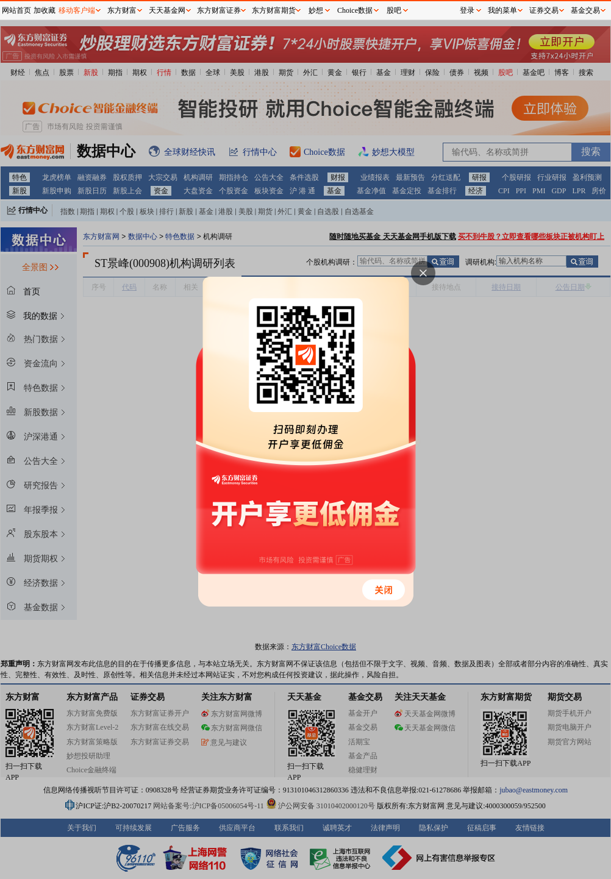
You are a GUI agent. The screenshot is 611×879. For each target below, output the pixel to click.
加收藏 (44, 10)
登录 (467, 10)
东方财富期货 (274, 10)
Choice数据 (355, 10)
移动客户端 (77, 10)
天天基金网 (167, 10)
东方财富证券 (219, 10)
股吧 (394, 10)
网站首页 (16, 10)
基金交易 (585, 10)
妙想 (316, 10)
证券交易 (544, 10)
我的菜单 (502, 10)
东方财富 (122, 10)
